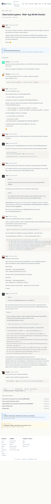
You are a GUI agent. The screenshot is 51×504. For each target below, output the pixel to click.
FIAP (24, 442)
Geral (26, 3)
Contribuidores (30, 459)
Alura (24, 440)
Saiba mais (24, 459)
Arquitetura (4, 455)
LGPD (35, 459)
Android (3, 453)
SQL (40, 3)
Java (23, 3)
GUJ (3, 10)
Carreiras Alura (13, 440)
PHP (45, 3)
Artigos (11, 444)
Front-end (4, 444)
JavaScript (4, 449)
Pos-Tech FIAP (13, 448)
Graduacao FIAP (13, 446)
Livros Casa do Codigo (14, 449)
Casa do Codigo (26, 444)
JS (42, 3)
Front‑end (31, 3)
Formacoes (12, 442)
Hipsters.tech (25, 446)
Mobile (36, 3)
